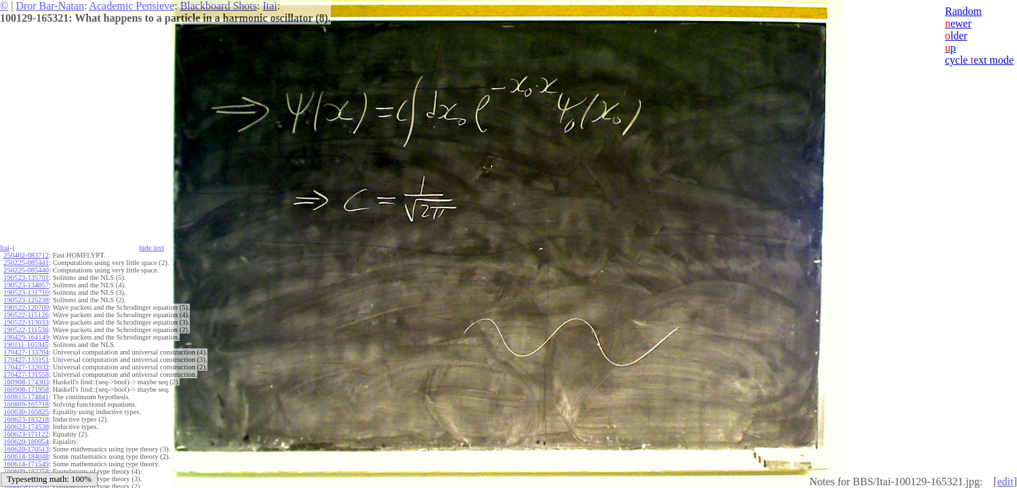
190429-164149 (26, 337)
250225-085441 (26, 262)
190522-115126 (25, 315)
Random (963, 11)
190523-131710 (26, 292)
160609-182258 (26, 471)
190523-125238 (26, 300)
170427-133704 (26, 352)
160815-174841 (26, 397)
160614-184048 (26, 456)
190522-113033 (25, 322)
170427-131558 (26, 374)
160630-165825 (26, 411)
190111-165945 (25, 344)
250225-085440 (26, 270)
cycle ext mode (979, 60)
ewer (958, 23)
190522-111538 (25, 329)
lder (956, 35)
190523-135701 (26, 277)
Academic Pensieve (131, 6)
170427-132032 (26, 367)
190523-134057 (26, 285)
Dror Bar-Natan (50, 6)
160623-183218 (26, 419)
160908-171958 (26, 389)
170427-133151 (26, 359)
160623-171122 (25, 434)
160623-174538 (26, 426)
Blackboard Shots (218, 6)
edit (1005, 481)
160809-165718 (26, 404)
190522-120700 (26, 307)
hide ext (151, 247)
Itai (269, 6)
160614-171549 (26, 464)
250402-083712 (26, 255)
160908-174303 (26, 382)
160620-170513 (26, 449)
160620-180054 (26, 441)
